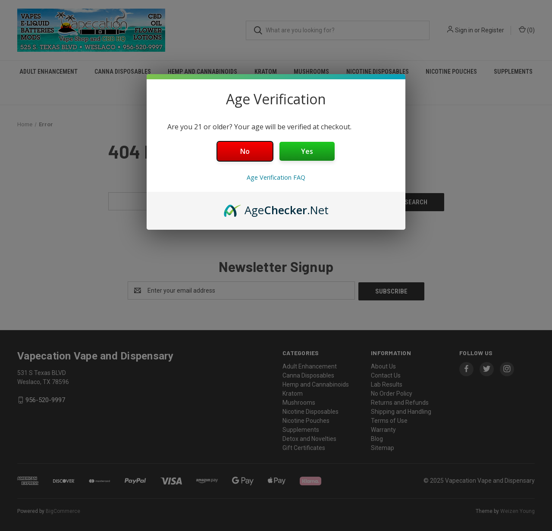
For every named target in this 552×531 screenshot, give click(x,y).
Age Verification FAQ (276, 177)
